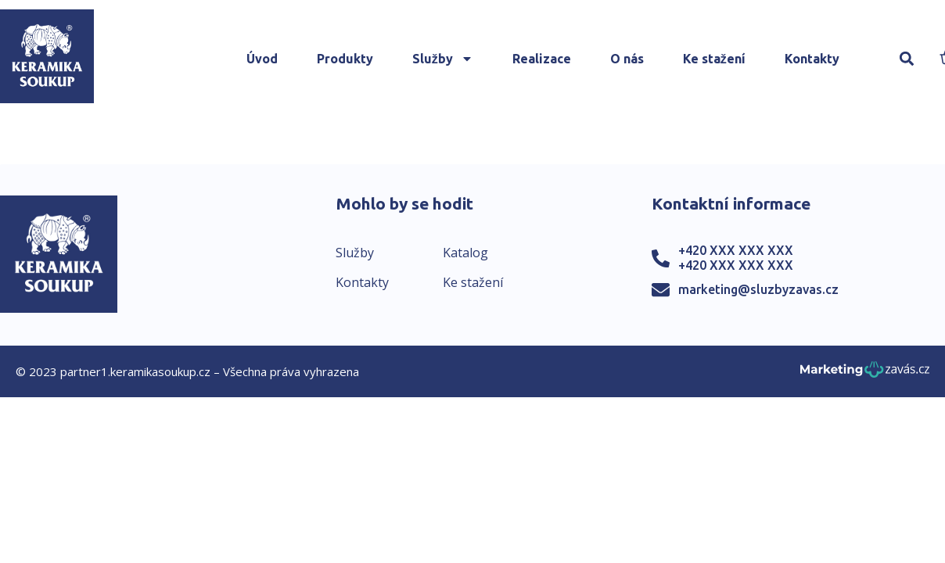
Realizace (541, 59)
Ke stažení (714, 59)
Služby (442, 59)
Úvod (262, 59)
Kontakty (812, 59)
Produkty (345, 59)
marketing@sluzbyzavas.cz (758, 289)
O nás (627, 59)
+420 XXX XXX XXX (735, 250)
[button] (907, 59)
